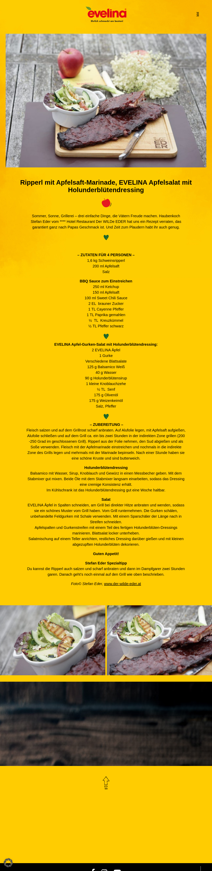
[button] (8, 863)
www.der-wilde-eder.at (122, 584)
